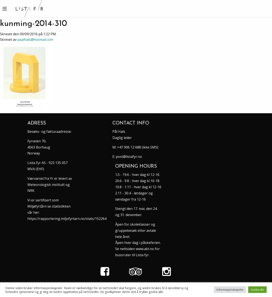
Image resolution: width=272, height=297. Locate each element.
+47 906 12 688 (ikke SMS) (137, 147)
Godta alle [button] (257, 289)
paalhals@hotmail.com (35, 39)
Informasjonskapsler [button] (230, 289)
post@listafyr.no (129, 156)
